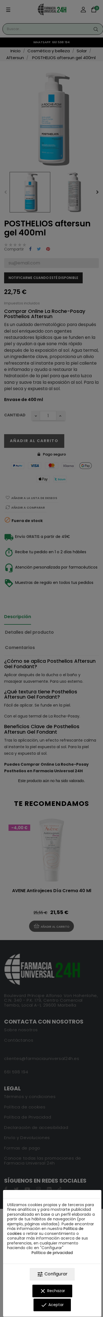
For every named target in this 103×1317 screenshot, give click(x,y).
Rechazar (52, 1291)
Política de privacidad (52, 1252)
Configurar (52, 1274)
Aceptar (52, 1305)
